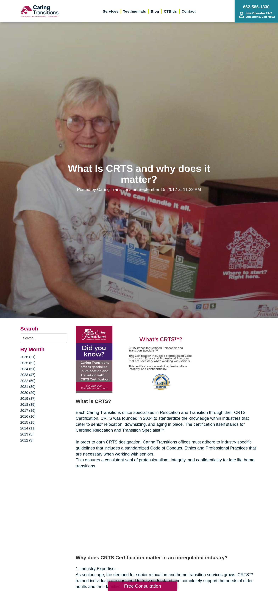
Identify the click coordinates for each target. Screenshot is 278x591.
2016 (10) (27, 416)
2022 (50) (27, 381)
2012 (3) (27, 440)
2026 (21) (27, 357)
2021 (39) (27, 387)
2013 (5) (27, 434)
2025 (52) (27, 363)
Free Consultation (142, 586)
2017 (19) (27, 410)
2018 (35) (27, 404)
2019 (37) (27, 398)
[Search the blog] (43, 338)
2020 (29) (27, 393)
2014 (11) (27, 428)
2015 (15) (27, 422)
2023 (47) (27, 375)
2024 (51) (27, 369)
